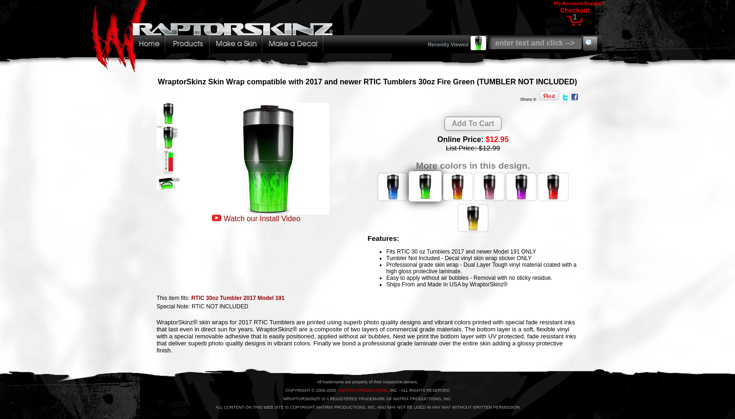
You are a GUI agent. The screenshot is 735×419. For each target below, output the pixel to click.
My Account (568, 3)
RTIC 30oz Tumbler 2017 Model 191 (238, 298)
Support (594, 3)
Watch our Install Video (262, 219)
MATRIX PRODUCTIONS (364, 390)
